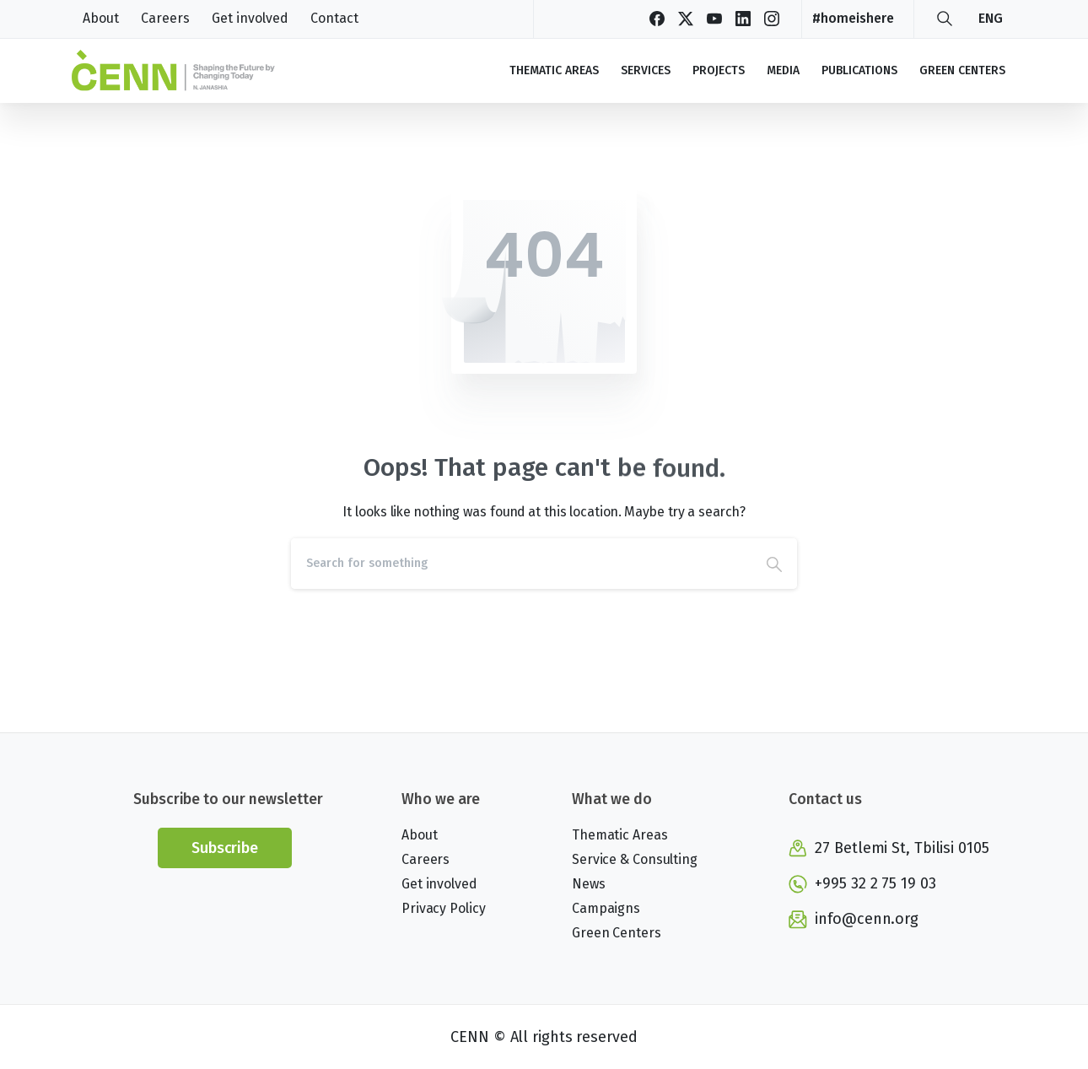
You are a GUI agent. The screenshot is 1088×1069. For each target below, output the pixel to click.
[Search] (521, 563)
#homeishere (853, 18)
